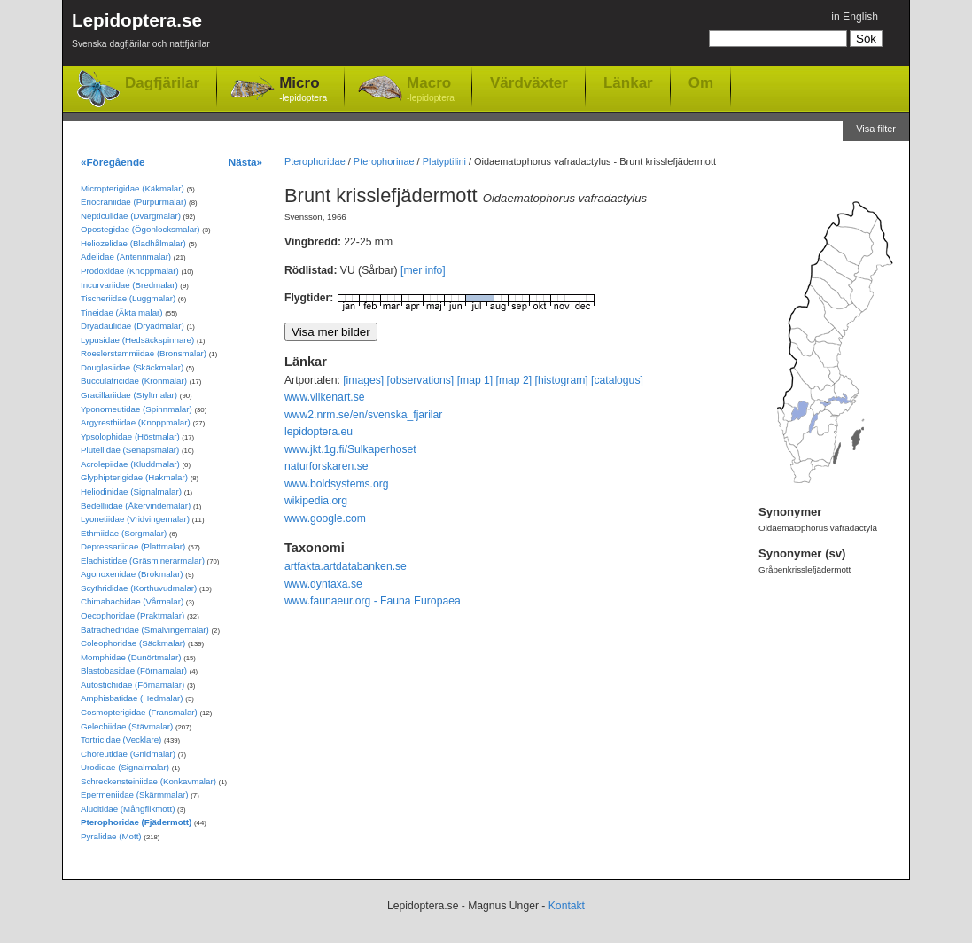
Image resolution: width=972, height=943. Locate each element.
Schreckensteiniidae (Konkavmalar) (148, 781)
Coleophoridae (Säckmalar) (133, 643)
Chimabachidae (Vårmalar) (132, 601)
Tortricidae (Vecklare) (121, 739)
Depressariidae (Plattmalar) (133, 546)
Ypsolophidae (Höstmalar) (130, 436)
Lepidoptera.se (141, 33)
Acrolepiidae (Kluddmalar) (130, 464)
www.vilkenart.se (324, 397)
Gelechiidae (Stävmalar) (127, 726)
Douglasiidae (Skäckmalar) (132, 367)
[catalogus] (617, 380)
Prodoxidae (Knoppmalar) (130, 271)
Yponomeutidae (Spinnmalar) (136, 409)
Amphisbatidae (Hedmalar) (132, 698)
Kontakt (566, 906)
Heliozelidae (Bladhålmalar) (133, 243)
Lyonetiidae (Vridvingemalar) (135, 519)
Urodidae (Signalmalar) (125, 767)
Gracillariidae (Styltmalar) (129, 395)
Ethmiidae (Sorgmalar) (124, 533)
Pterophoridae (315, 161)
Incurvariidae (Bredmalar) (129, 285)
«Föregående (113, 162)
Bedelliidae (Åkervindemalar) (136, 505)
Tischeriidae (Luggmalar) (128, 298)
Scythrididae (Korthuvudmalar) (139, 588)
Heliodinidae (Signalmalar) (131, 491)
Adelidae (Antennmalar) (126, 256)
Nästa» (245, 162)
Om (700, 82)
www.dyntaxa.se (323, 584)
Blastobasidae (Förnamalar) (134, 670)
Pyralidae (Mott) (111, 836)
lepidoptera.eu (318, 431)
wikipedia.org (315, 501)
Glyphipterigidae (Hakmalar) (134, 477)
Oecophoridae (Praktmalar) (132, 615)
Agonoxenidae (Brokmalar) (132, 574)
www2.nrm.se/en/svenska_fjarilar (363, 415)
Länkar (628, 82)
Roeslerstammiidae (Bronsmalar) (143, 353)
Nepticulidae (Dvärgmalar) (131, 216)
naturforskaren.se (326, 466)
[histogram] (561, 380)
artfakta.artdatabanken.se (345, 566)
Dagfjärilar (162, 82)
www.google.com (325, 518)
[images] (363, 380)
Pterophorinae (384, 161)
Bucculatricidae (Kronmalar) (134, 381)
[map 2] (514, 380)
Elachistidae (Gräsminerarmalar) (143, 560)
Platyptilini (444, 161)
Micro (303, 89)
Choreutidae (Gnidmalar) (128, 754)
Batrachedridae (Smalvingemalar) (145, 630)
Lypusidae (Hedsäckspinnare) (137, 340)
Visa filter (876, 128)
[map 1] (475, 380)
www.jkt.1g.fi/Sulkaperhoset (350, 449)
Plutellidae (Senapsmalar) (130, 450)
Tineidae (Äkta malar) (122, 312)
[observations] (421, 380)
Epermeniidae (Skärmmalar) (135, 794)
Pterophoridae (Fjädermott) (136, 822)
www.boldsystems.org (336, 484)
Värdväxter (529, 82)
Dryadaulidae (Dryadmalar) (132, 326)
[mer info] (423, 270)
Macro (431, 89)
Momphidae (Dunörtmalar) (131, 657)
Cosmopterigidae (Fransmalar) (139, 712)
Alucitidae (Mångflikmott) (128, 809)
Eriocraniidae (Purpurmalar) (133, 202)
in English (854, 17)
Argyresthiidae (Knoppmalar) (136, 422)
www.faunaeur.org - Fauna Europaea (372, 601)
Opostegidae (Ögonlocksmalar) (140, 229)
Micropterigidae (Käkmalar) (132, 188)
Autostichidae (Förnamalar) (132, 685)
